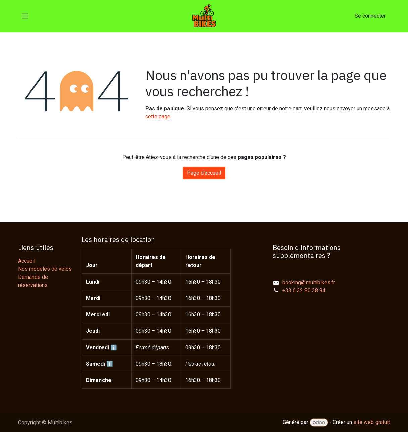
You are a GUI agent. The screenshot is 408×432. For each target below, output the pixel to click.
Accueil (26, 261)
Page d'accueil (204, 173)
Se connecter (370, 16)
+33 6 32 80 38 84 (303, 290)
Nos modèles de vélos (45, 269)
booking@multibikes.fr (308, 282)
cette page (158, 116)
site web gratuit (371, 422)
